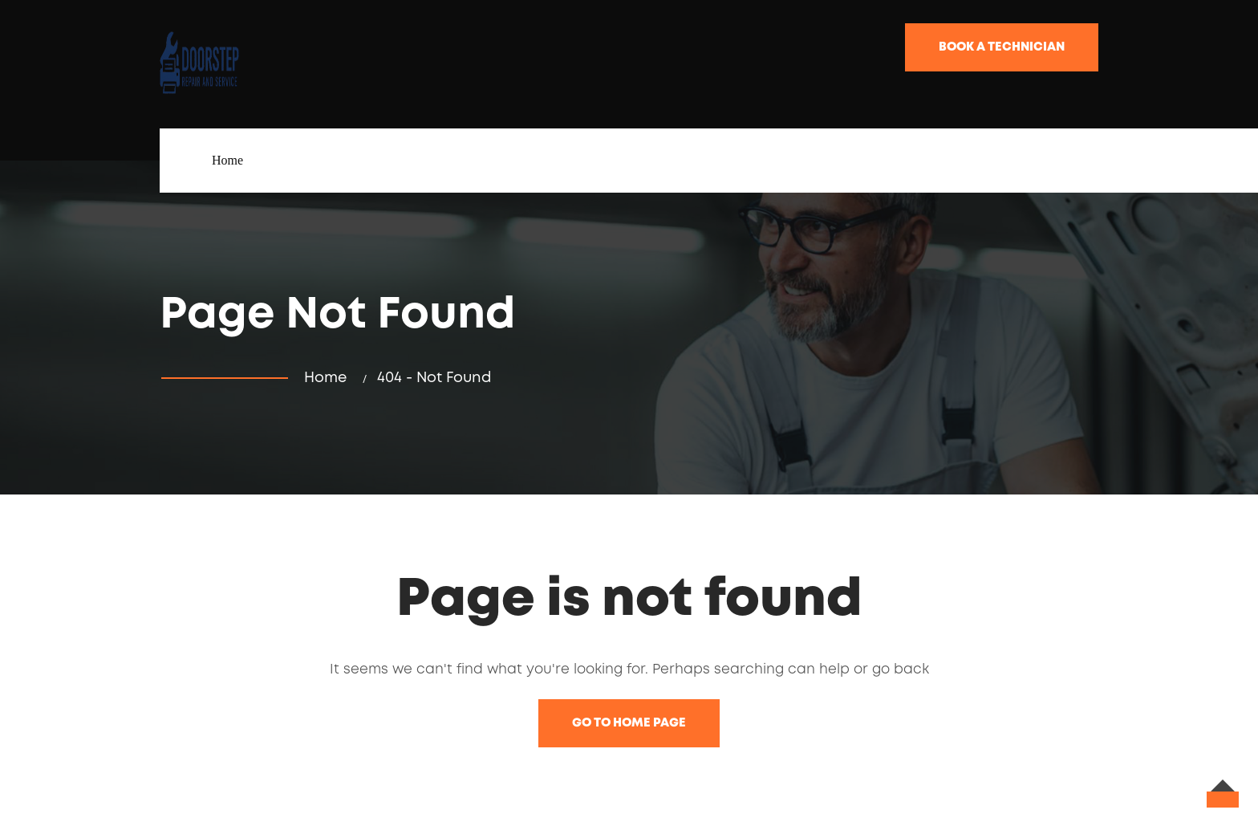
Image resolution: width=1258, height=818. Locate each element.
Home (227, 160)
